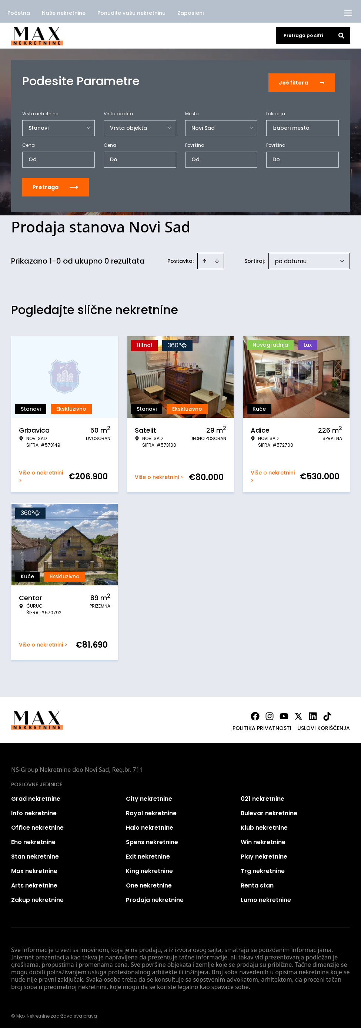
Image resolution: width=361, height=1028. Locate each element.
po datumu (291, 258)
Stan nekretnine (35, 854)
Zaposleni (190, 13)
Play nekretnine (264, 854)
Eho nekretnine (33, 839)
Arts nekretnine (34, 883)
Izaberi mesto (291, 125)
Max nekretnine (34, 868)
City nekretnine (149, 796)
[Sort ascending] (204, 258)
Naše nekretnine (64, 13)
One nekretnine (149, 883)
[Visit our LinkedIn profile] (312, 713)
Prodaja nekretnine (155, 897)
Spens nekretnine (152, 839)
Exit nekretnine (148, 854)
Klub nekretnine (264, 825)
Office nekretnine (37, 825)
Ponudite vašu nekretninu (131, 13)
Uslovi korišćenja (323, 725)
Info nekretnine (34, 810)
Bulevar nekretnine (269, 810)
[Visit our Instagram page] (269, 713)
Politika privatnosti (262, 725)
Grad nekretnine (35, 796)
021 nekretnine (262, 796)
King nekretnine (149, 868)
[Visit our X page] (298, 713)
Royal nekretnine (151, 810)
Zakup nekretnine (37, 897)
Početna (18, 13)
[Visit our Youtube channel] (284, 713)
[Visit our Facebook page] (255, 713)
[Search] (341, 35)
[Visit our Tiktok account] (327, 713)
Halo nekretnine (149, 825)
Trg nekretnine (263, 868)
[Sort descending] (217, 258)
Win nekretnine (263, 839)
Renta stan (257, 883)
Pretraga (55, 184)
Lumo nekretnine (266, 897)
